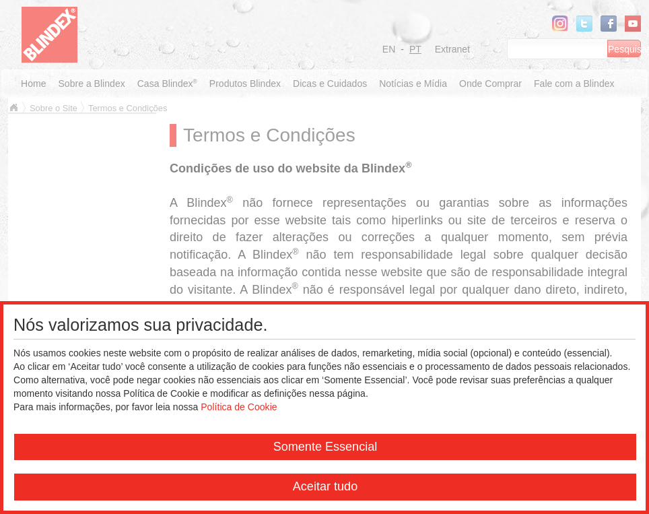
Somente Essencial (325, 446)
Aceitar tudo (325, 486)
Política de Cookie (239, 406)
